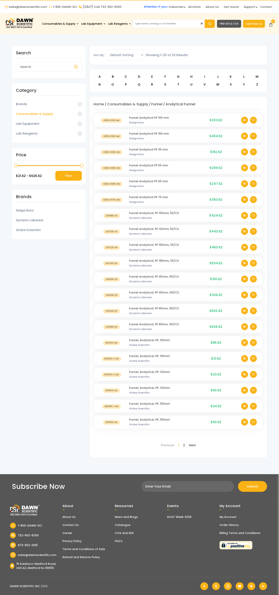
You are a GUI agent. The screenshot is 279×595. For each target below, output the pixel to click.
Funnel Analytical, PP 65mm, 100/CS (154, 313)
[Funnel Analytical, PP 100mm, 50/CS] (111, 220)
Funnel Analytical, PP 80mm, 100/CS (154, 329)
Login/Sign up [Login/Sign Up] (254, 23)
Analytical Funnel (180, 104)
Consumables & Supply (58, 24)
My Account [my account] (228, 517)
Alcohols (194, 7)
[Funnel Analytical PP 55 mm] (111, 172)
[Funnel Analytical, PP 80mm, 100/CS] (111, 331)
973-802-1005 (24, 545)
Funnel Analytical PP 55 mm (148, 170)
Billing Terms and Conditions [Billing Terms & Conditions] (240, 533)
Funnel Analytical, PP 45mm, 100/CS (154, 297)
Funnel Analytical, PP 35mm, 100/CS (154, 281)
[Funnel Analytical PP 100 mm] (111, 124)
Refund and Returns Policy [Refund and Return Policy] (81, 557)
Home (99, 104)
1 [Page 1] (178, 445)
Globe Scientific (139, 349)
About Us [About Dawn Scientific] (212, 7)
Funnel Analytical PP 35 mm (148, 154)
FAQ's (119, 541)
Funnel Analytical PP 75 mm (148, 202)
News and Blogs (126, 517)
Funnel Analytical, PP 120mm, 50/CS (154, 233)
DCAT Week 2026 (179, 517)
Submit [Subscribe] (252, 486)
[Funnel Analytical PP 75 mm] (111, 204)
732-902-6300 (24, 535)
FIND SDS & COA (229, 23)
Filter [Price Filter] (68, 176)
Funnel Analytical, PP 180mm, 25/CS (154, 265)
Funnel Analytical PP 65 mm (148, 186)
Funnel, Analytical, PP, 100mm (149, 345)
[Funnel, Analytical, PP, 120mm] (111, 378)
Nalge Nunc (136, 127)
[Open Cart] (271, 23)
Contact (266, 7)
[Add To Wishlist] (253, 124)
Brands (21, 104)
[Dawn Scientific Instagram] (228, 586)
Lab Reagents (118, 24)
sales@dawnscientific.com (26, 7)
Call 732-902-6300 (100, 7)
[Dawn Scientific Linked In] (263, 586)
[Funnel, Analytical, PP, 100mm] (111, 347)
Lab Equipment (91, 24)
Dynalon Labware (140, 222)
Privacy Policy (72, 541)
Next (192, 445)
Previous (167, 445)
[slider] (16, 166)
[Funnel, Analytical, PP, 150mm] (111, 410)
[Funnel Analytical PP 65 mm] (111, 188)
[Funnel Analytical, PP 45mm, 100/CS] (111, 299)
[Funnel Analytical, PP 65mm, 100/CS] (111, 315)
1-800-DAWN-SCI (63, 7)
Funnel (156, 104)
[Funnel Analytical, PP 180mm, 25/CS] (111, 267)
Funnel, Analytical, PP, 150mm (149, 408)
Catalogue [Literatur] (122, 525)
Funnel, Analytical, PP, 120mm (149, 376)
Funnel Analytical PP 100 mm (149, 122)
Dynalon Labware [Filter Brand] (29, 220)
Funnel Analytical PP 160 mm (149, 138)
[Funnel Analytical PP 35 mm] (111, 156)
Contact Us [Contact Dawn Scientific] (70, 525)
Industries (176, 7)
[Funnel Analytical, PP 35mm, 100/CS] (111, 283)
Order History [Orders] (229, 525)
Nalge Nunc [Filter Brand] (25, 210)
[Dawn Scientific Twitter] (216, 586)
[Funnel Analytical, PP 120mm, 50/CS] (111, 235)
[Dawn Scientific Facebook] (204, 586)
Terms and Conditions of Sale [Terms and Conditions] (83, 549)
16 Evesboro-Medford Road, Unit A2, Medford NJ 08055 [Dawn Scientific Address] (33, 566)
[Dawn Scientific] (19, 28)
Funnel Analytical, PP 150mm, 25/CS (154, 249)
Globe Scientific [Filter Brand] (28, 230)
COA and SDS (124, 533)
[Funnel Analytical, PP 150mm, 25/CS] (111, 251)
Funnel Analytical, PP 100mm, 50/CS (154, 218)
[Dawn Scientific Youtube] (239, 586)
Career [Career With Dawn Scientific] (67, 533)
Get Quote (231, 7)
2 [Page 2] (184, 445)
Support (249, 7)
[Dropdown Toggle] (80, 104)
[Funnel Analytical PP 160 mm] (111, 140)
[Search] (210, 24)
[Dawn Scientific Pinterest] (251, 586)
